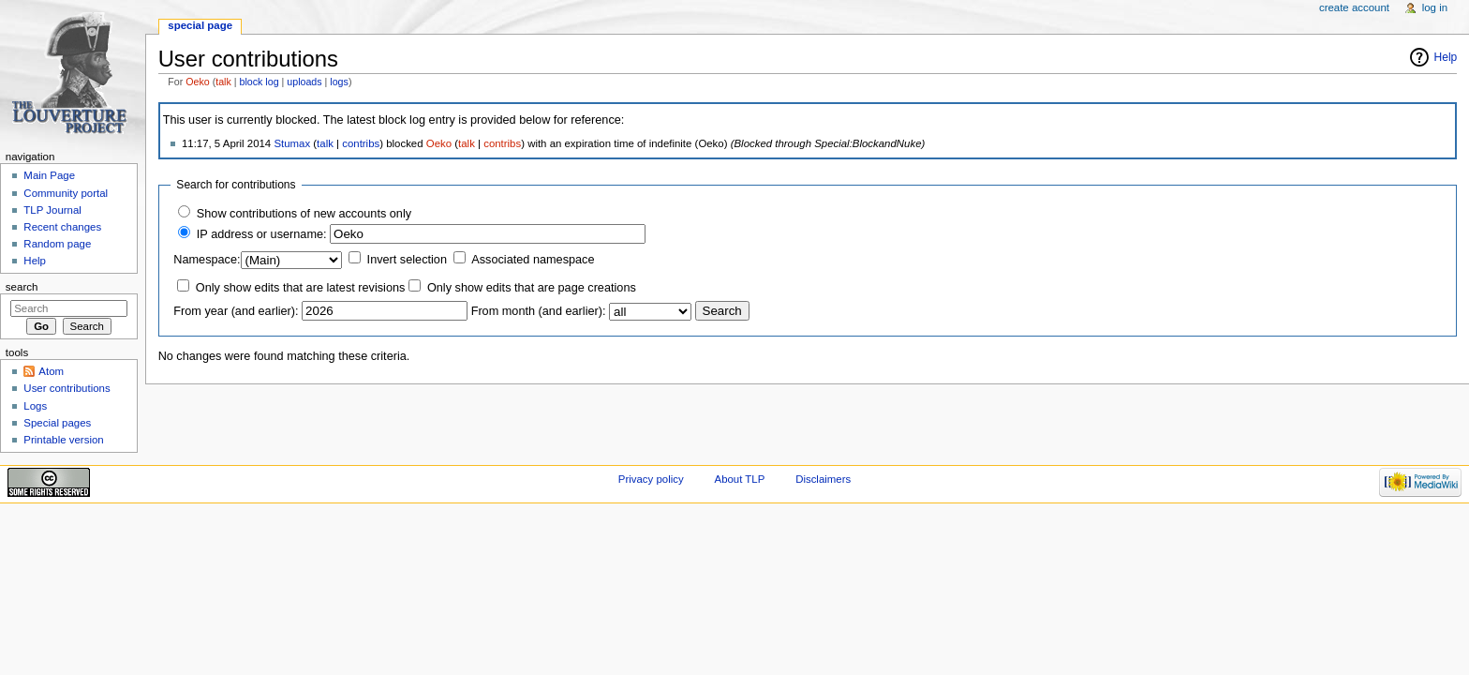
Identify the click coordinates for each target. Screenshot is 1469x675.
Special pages (57, 422)
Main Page (49, 175)
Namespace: (206, 259)
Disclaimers (823, 479)
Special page (200, 25)
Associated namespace (532, 259)
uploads (304, 81)
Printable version (63, 439)
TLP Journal (52, 210)
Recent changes (62, 226)
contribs (360, 143)
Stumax (292, 143)
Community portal (65, 193)
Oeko (197, 81)
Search (22, 286)
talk (223, 81)
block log (259, 81)
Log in (1434, 7)
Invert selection (407, 259)
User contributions (66, 388)
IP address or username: (262, 234)
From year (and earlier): (235, 311)
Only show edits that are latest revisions (301, 287)
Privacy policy (651, 479)
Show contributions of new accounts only (304, 213)
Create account (1354, 7)
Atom (51, 371)
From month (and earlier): (538, 311)
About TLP (740, 479)
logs (339, 81)
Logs (35, 406)
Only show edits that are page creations (531, 287)
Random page (57, 243)
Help (1446, 57)
